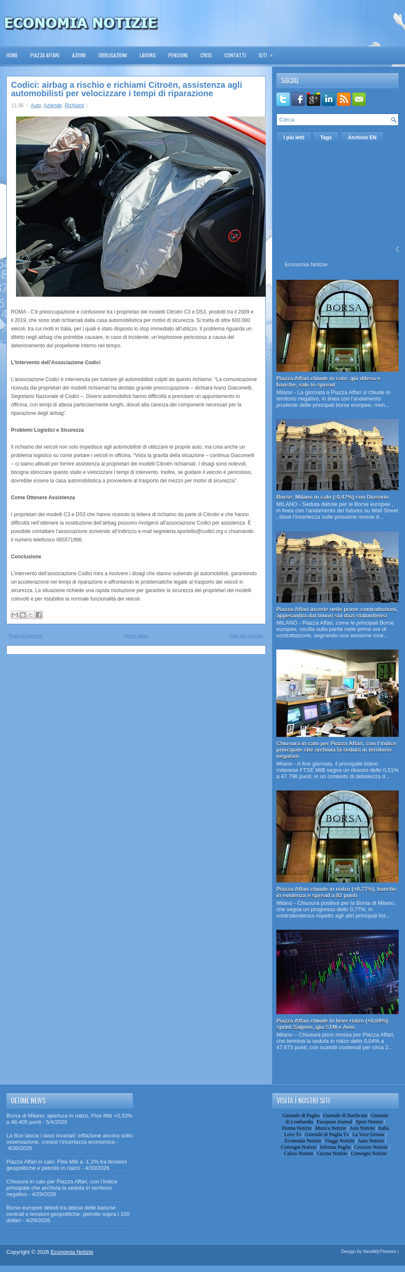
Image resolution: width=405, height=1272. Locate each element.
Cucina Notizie (332, 1153)
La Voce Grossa (368, 1134)
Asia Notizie (362, 1128)
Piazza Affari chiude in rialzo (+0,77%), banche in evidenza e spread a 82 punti (336, 892)
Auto (36, 105)
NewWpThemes (379, 1251)
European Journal (334, 1122)
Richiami (74, 105)
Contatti (235, 55)
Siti (268, 52)
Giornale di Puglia (300, 1115)
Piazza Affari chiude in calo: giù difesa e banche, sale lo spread (328, 381)
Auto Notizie (371, 1141)
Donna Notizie (296, 1128)
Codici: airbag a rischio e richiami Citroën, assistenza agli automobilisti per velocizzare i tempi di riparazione (126, 89)
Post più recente (26, 635)
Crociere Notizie (371, 1147)
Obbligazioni (112, 55)
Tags (326, 138)
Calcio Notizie (298, 1153)
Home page (136, 635)
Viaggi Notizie (339, 1141)
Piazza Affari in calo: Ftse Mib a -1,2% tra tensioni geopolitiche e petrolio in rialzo (66, 1164)
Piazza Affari (44, 55)
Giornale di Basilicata (345, 1115)
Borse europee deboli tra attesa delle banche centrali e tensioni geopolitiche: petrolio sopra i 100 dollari (68, 1213)
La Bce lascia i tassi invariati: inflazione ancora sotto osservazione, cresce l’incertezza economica (69, 1138)
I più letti (294, 138)
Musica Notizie (330, 1128)
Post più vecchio (246, 635)
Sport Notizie (369, 1122)
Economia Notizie (306, 264)
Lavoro (148, 55)
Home (12, 55)
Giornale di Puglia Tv (327, 1134)
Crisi (206, 55)
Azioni (79, 55)
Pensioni (178, 55)
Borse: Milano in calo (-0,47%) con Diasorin (332, 497)
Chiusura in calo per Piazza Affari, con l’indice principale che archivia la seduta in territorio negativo (336, 749)
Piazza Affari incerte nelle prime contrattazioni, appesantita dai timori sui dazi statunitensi (337, 612)
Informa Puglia (335, 1147)
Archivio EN (362, 138)
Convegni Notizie (298, 1147)
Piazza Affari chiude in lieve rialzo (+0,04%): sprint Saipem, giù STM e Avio (333, 1024)
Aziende (52, 105)
